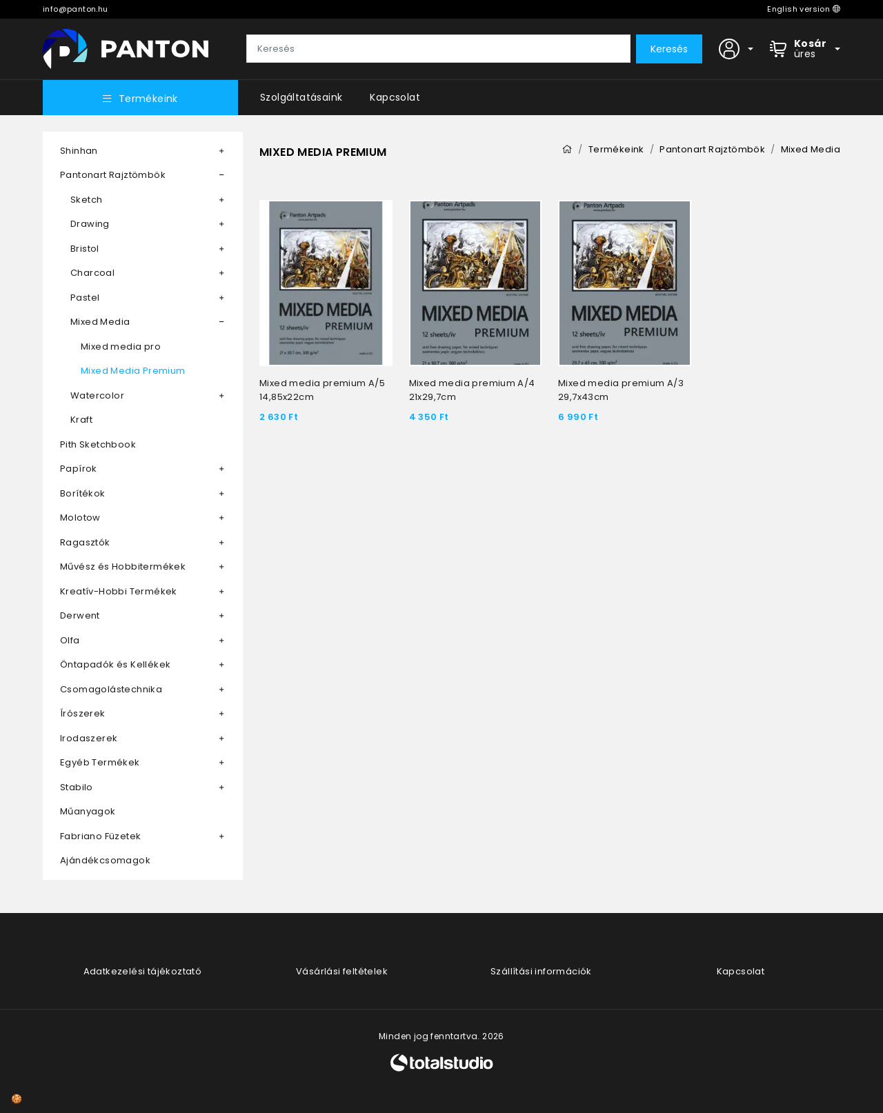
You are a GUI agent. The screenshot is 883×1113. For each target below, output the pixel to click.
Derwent (80, 615)
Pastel (84, 297)
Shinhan (79, 150)
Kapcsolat (395, 97)
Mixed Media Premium (133, 370)
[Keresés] (438, 48)
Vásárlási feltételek (342, 971)
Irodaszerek (88, 738)
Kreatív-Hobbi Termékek (118, 591)
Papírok (78, 468)
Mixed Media (100, 321)
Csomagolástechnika (111, 689)
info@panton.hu (75, 8)
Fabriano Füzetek (100, 836)
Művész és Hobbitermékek (123, 566)
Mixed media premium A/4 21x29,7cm (472, 390)
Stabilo (76, 787)
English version (803, 8)
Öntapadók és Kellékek (115, 664)
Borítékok (83, 493)
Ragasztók (85, 542)
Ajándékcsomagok (105, 860)
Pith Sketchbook (98, 444)
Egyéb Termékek (100, 762)
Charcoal (92, 272)
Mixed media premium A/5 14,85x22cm (322, 390)
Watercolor (97, 395)
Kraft (81, 419)
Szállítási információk (541, 971)
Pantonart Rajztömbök (113, 174)
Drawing (90, 223)
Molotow (80, 517)
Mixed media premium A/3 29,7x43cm (621, 390)
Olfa (70, 640)
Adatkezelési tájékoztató (142, 971)
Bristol (84, 248)
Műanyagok (88, 811)
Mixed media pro (121, 346)
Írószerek (83, 713)
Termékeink (140, 99)
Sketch (86, 199)
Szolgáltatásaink (301, 97)
